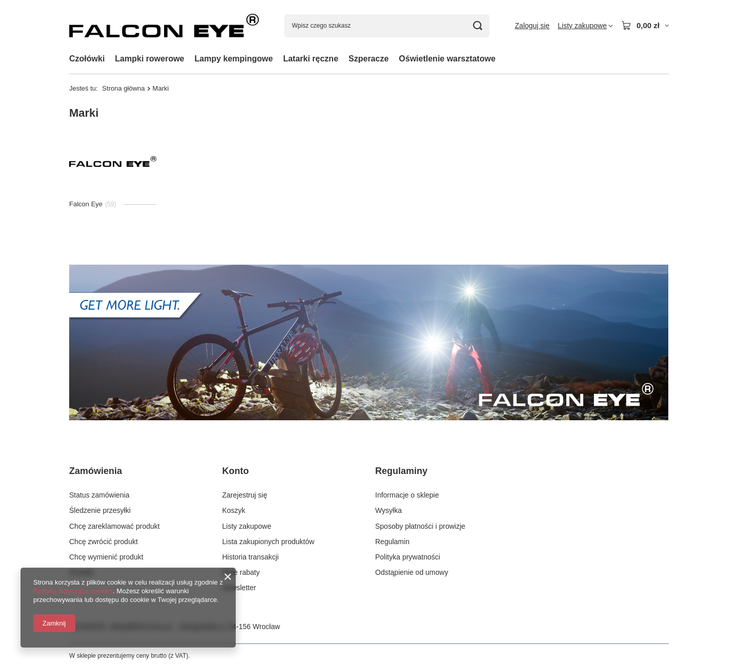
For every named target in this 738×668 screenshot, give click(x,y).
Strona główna (123, 88)
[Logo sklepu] (164, 25)
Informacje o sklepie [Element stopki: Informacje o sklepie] (407, 495)
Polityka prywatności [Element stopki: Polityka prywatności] (407, 557)
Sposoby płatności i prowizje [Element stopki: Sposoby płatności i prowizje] (420, 526)
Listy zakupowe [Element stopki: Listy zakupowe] (247, 526)
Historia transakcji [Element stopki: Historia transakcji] (250, 557)
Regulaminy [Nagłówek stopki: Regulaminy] (401, 471)
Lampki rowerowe (149, 58)
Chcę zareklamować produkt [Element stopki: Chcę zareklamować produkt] (114, 526)
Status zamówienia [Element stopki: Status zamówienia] (99, 495)
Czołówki (87, 58)
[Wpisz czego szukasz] (386, 25)
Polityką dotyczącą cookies (73, 591)
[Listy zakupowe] (585, 25)
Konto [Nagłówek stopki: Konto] (235, 471)
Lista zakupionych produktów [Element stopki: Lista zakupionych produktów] (268, 541)
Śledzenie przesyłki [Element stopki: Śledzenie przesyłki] (100, 510)
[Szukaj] (477, 25)
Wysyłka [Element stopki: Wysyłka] (388, 510)
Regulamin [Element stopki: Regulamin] (392, 541)
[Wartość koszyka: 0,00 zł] (645, 25)
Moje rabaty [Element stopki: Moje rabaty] (241, 572)
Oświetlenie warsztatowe (447, 58)
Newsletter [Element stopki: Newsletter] (239, 588)
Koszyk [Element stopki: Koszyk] (233, 510)
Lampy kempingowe (234, 58)
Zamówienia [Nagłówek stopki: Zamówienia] (95, 471)
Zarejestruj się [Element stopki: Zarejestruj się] (245, 495)
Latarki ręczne (310, 58)
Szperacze (368, 58)
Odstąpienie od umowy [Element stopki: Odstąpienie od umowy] (411, 572)
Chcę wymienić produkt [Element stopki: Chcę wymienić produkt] (106, 557)
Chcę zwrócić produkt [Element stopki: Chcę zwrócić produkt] (103, 541)
